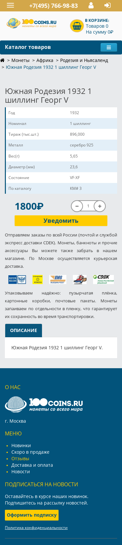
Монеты (20, 60)
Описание (23, 330)
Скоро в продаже (30, 452)
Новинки (21, 445)
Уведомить (61, 220)
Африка (44, 60)
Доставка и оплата (32, 465)
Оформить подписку (32, 515)
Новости (20, 471)
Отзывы (20, 458)
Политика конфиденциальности (36, 527)
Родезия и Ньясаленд (84, 60)
